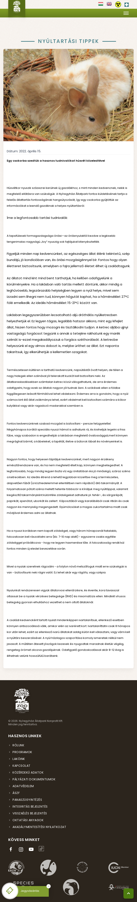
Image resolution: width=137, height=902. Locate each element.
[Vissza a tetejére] (128, 893)
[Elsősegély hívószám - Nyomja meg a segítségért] (126, 4)
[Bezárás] (48, 886)
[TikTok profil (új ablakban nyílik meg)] (42, 848)
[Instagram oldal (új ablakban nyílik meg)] (21, 849)
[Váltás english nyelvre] (109, 5)
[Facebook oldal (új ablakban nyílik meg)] (11, 849)
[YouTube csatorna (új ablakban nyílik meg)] (32, 849)
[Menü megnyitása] (126, 13)
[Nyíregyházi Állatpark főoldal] (16, 8)
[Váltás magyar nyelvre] (100, 5)
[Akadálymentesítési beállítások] (118, 4)
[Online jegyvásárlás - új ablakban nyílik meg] (10, 890)
